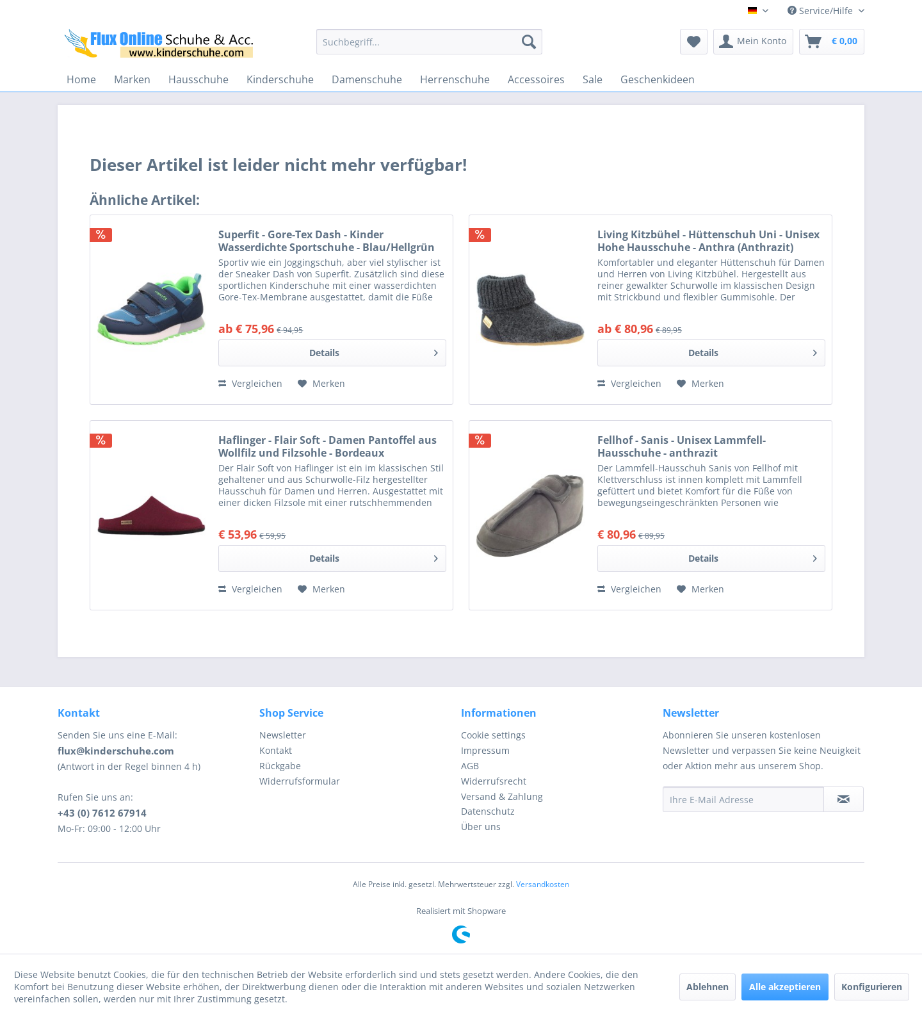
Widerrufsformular (299, 781)
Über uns (481, 826)
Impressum (485, 750)
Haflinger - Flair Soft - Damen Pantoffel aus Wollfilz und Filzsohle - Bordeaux (327, 446)
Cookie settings (493, 735)
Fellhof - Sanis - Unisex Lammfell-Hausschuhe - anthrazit (681, 446)
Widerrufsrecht (493, 781)
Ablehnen (707, 987)
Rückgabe (280, 766)
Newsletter (282, 735)
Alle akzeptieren (785, 987)
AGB (470, 766)
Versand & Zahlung (502, 796)
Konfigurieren (871, 987)
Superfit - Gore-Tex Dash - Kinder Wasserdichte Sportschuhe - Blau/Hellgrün (326, 241)
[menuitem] (429, 41)
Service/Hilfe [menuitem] (821, 10)
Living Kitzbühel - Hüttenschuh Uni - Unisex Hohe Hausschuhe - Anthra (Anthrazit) (708, 241)
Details (373, 351)
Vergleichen (250, 383)
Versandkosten (542, 884)
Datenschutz (488, 811)
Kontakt (275, 750)
